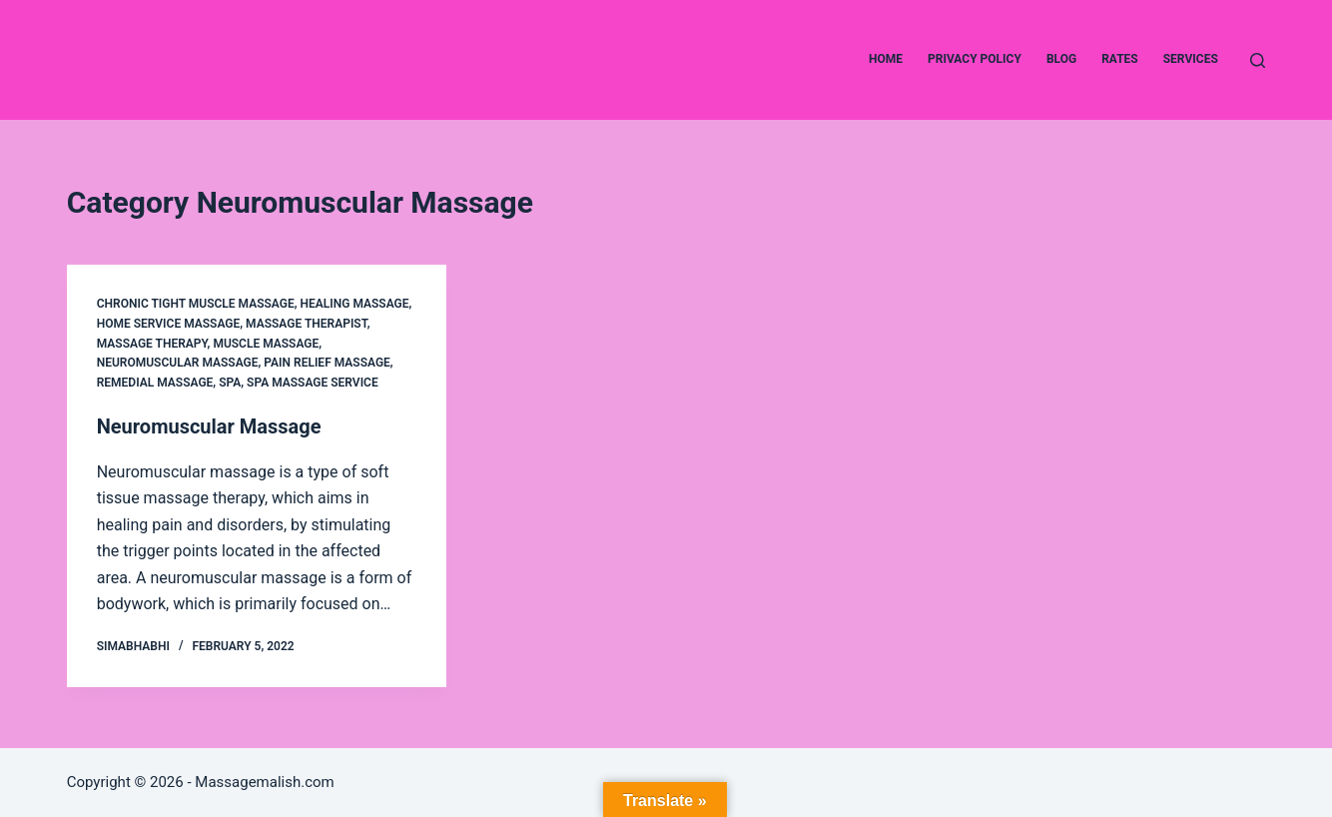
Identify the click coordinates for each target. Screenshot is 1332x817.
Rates (1119, 59)
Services (1190, 59)
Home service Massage (169, 324)
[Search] (1257, 60)
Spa (230, 383)
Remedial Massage (155, 383)
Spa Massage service (312, 383)
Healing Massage (355, 304)
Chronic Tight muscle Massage (196, 304)
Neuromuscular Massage (178, 363)
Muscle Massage (266, 344)
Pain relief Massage (327, 363)
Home (886, 59)
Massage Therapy (152, 344)
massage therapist (306, 324)
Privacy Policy (974, 59)
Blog (1061, 59)
